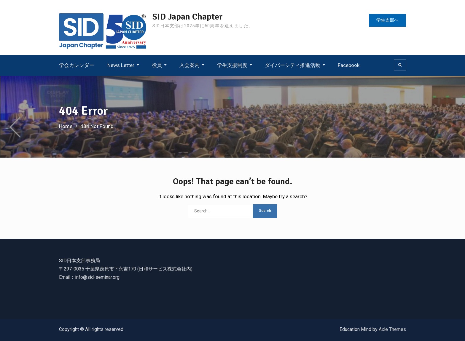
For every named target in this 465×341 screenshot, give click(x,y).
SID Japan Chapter (187, 16)
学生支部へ (387, 20)
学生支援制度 (232, 65)
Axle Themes (392, 329)
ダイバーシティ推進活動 (292, 65)
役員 (157, 65)
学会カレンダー (76, 65)
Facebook (348, 65)
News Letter (120, 65)
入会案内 (189, 65)
